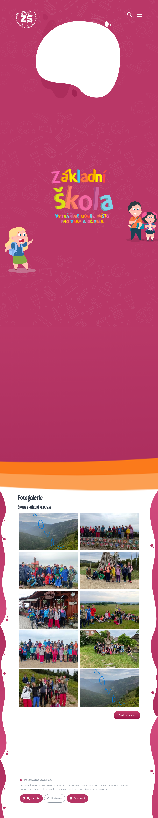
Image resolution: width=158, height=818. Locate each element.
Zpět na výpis (126, 715)
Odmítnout (77, 798)
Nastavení (54, 798)
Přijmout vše (31, 798)
